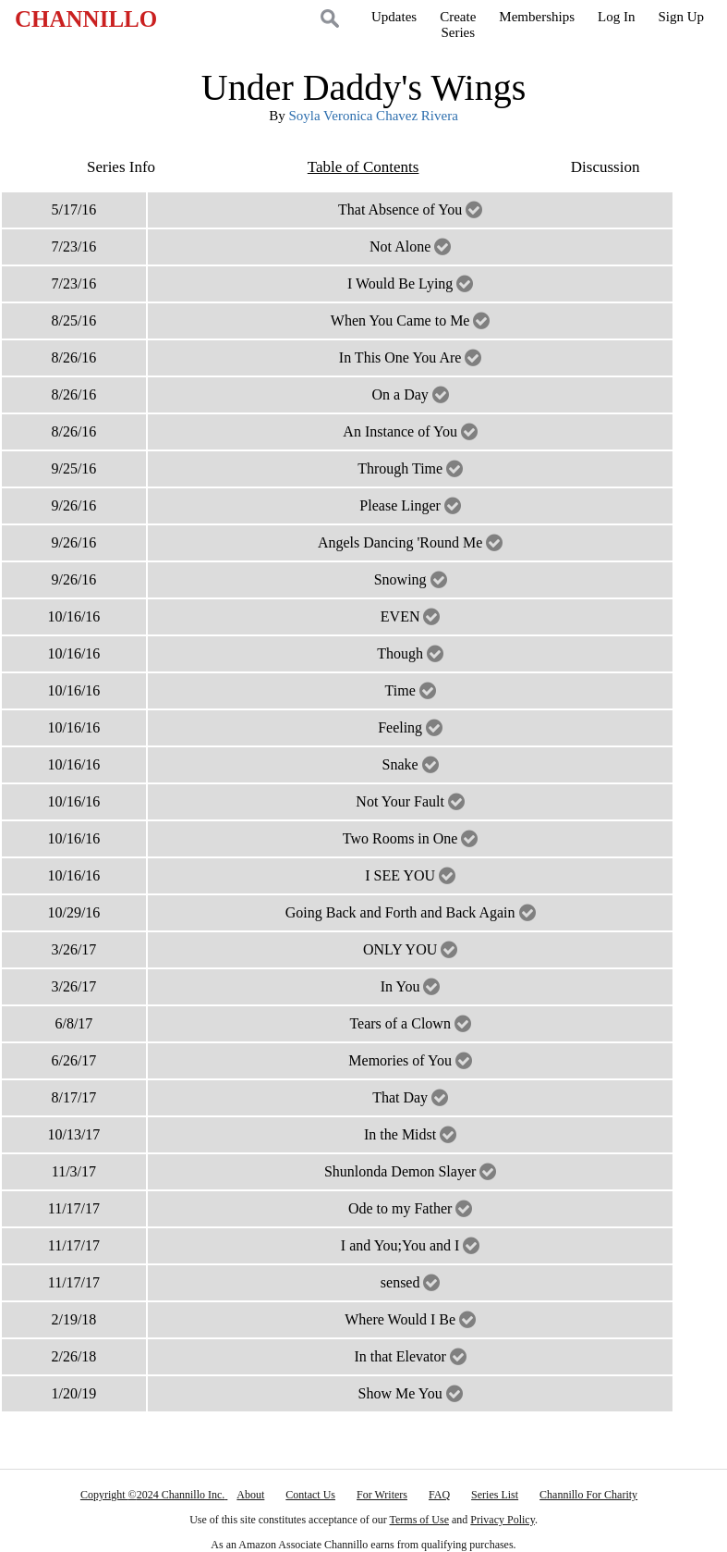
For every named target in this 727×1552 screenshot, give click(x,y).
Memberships (537, 16)
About (250, 1494)
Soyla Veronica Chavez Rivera (372, 115)
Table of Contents (363, 167)
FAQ (439, 1494)
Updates (394, 16)
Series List (494, 1494)
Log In (616, 16)
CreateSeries (458, 24)
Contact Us (310, 1494)
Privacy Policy (502, 1519)
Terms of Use (419, 1519)
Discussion (605, 167)
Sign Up (681, 16)
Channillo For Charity (588, 1494)
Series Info (121, 167)
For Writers (382, 1494)
